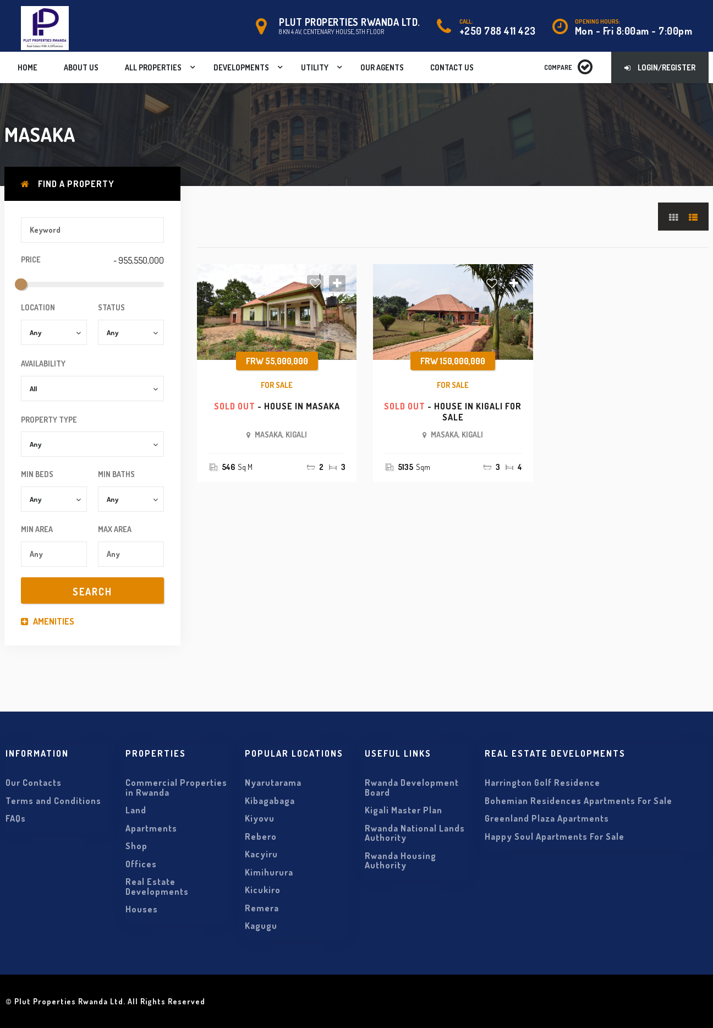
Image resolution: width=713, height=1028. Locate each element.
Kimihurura (269, 872)
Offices (141, 864)
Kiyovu (260, 818)
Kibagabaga (270, 800)
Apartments (151, 828)
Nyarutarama (273, 782)
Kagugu (261, 925)
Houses (141, 909)
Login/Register (659, 67)
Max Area (114, 529)
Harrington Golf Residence (542, 782)
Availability (43, 363)
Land (135, 810)
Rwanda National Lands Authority (415, 833)
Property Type (49, 419)
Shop (136, 845)
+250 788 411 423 (497, 31)
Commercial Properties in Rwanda (176, 787)
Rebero (261, 836)
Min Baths (116, 474)
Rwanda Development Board (412, 787)
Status (111, 307)
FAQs (16, 818)
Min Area (37, 529)
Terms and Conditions (53, 800)
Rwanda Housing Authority (400, 860)
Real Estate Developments (157, 886)
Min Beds (37, 474)
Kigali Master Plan (403, 810)
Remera (262, 908)
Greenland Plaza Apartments (547, 818)
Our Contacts (34, 782)
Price (31, 259)
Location (38, 307)
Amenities (47, 621)
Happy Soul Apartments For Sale (554, 836)
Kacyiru (261, 854)
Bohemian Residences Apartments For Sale (578, 800)
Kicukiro (263, 889)
